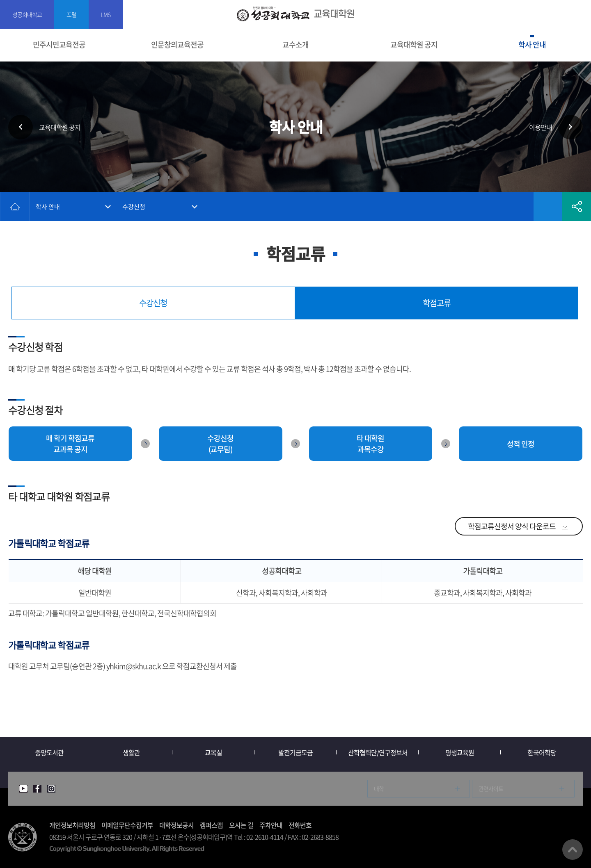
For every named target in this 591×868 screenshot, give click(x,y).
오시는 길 (241, 825)
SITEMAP (579, 14)
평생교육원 (459, 752)
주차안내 (270, 825)
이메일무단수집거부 (127, 825)
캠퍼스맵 (211, 825)
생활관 (131, 752)
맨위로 (572, 849)
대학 (379, 788)
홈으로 (14, 206)
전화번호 (300, 825)
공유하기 (576, 206)
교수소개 (295, 44)
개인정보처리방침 (72, 825)
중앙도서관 (49, 752)
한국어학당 (541, 752)
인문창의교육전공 (177, 44)
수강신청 (133, 206)
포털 (71, 14)
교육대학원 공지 (414, 44)
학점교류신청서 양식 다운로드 (512, 526)
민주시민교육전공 (59, 44)
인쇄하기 (519, 206)
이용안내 (540, 127)
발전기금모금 (295, 752)
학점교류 (437, 303)
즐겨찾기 (548, 206)
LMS (105, 14)
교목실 (213, 752)
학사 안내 (532, 44)
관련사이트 (491, 788)
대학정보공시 (176, 825)
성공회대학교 (27, 14)
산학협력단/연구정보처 (378, 752)
